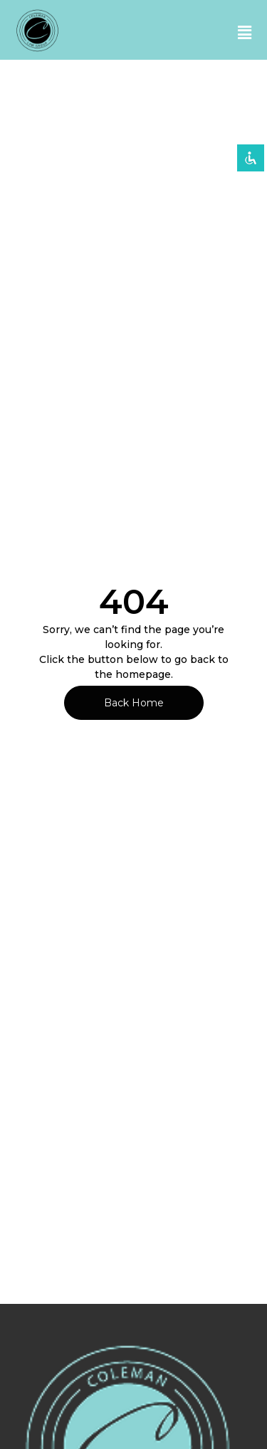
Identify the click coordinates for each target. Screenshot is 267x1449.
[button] (244, 33)
